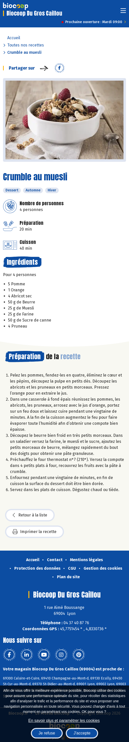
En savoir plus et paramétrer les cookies (64, 720)
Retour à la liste (30, 515)
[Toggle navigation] (123, 12)
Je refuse (47, 733)
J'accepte (82, 733)
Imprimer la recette (34, 531)
